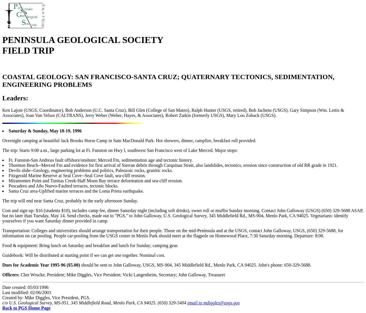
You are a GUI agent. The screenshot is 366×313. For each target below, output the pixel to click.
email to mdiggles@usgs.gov (213, 302)
